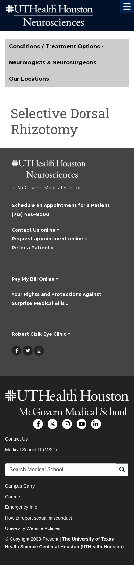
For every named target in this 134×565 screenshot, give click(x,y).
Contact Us (16, 439)
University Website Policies (32, 528)
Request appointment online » (49, 238)
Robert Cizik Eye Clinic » (41, 334)
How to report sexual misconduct (38, 518)
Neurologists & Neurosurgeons (52, 63)
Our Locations (29, 79)
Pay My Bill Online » (35, 279)
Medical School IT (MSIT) (31, 449)
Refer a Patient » (33, 247)
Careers (13, 496)
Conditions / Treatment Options (54, 46)
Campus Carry (20, 486)
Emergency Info (21, 507)
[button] (127, 6)
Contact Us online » (36, 230)
